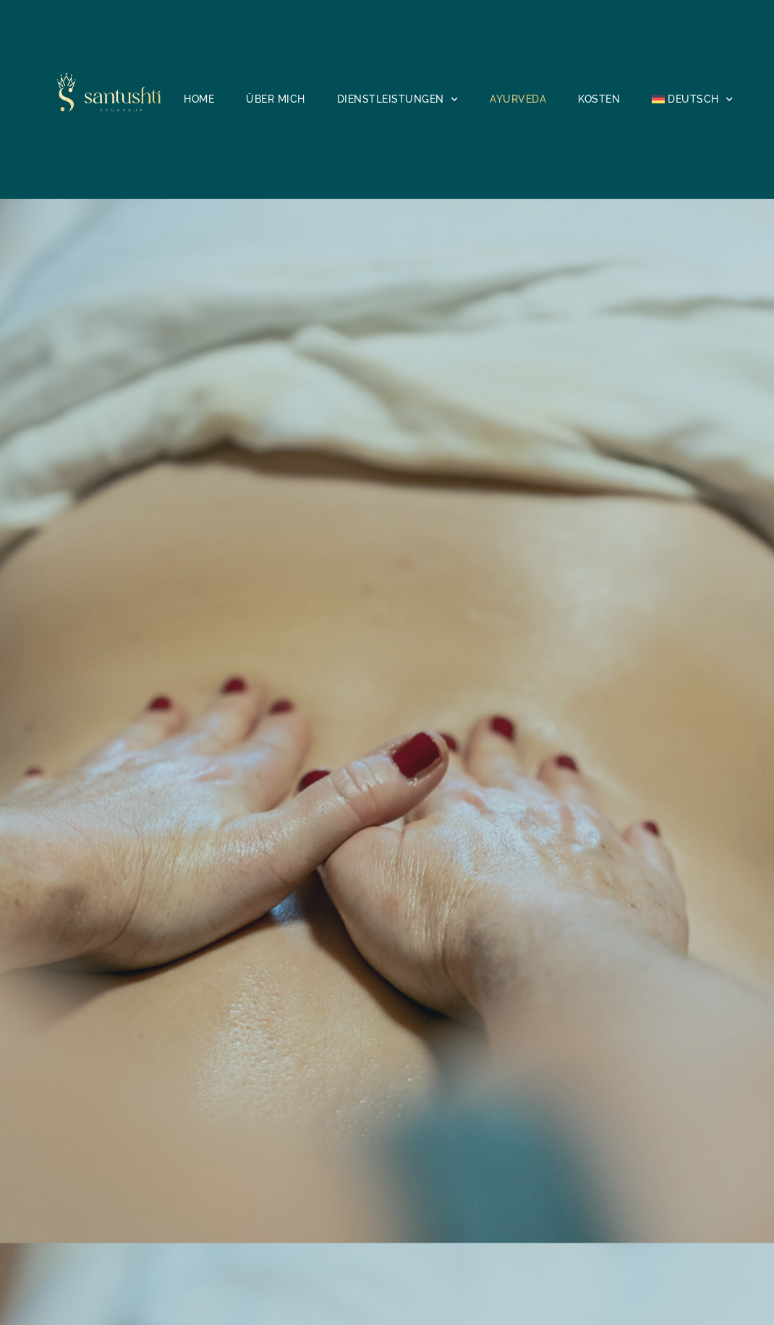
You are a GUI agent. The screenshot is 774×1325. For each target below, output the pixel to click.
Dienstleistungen (398, 100)
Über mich (275, 99)
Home (199, 99)
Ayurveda (518, 99)
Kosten (599, 99)
